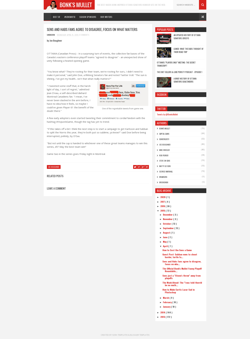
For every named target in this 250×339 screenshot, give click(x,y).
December (168, 214)
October (167, 223)
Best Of (56, 16)
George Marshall (166, 171)
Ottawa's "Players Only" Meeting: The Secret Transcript (176, 64)
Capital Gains (164, 134)
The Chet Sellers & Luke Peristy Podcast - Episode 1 (179, 72)
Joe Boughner (53, 167)
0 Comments (84, 34)
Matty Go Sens (165, 166)
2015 (163, 210)
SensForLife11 (164, 139)
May (165, 241)
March (166, 297)
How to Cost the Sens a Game (177, 250)
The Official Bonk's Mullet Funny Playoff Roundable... (182, 270)
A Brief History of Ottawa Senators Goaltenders (185, 80)
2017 (162, 201)
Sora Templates (120, 335)
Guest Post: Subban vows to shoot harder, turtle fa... (179, 256)
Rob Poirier (163, 155)
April (165, 246)
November (168, 219)
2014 (163, 312)
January (167, 306)
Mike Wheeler (164, 150)
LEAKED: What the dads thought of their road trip (188, 50)
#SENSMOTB (69, 16)
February (167, 302)
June (165, 237)
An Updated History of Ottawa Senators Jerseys (187, 36)
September (168, 228)
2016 (163, 206)
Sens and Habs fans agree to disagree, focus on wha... (181, 263)
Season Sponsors (87, 16)
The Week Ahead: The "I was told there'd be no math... (182, 284)
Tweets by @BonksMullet (167, 114)
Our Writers (106, 16)
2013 (163, 316)
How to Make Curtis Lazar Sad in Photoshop (178, 291)
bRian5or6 (163, 177)
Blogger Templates (139, 335)
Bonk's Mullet (164, 128)
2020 (163, 197)
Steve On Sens (164, 160)
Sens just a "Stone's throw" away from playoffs (181, 277)
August (167, 232)
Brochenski (163, 182)
